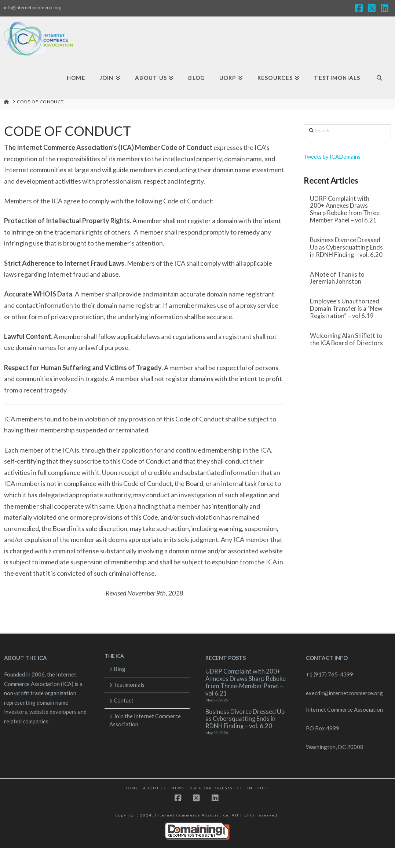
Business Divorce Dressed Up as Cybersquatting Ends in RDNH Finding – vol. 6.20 (346, 247)
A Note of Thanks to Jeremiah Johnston (337, 278)
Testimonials (127, 684)
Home (131, 788)
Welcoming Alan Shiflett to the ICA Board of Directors (346, 339)
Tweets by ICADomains (332, 156)
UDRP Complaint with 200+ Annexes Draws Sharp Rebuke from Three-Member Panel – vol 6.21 (346, 209)
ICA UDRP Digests (211, 788)
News (178, 788)
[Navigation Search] (379, 78)
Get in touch (253, 788)
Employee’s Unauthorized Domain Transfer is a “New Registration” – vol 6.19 (346, 309)
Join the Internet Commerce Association (145, 720)
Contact (121, 700)
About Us (155, 788)
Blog (117, 669)
